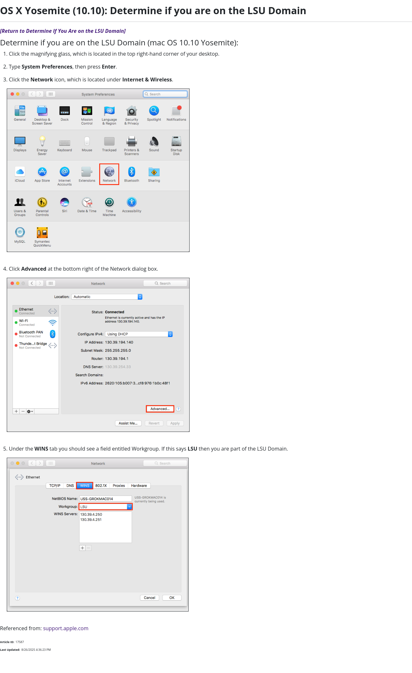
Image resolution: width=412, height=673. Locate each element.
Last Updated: (10, 650)
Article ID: (7, 642)
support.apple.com (66, 628)
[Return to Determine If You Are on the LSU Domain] (63, 30)
